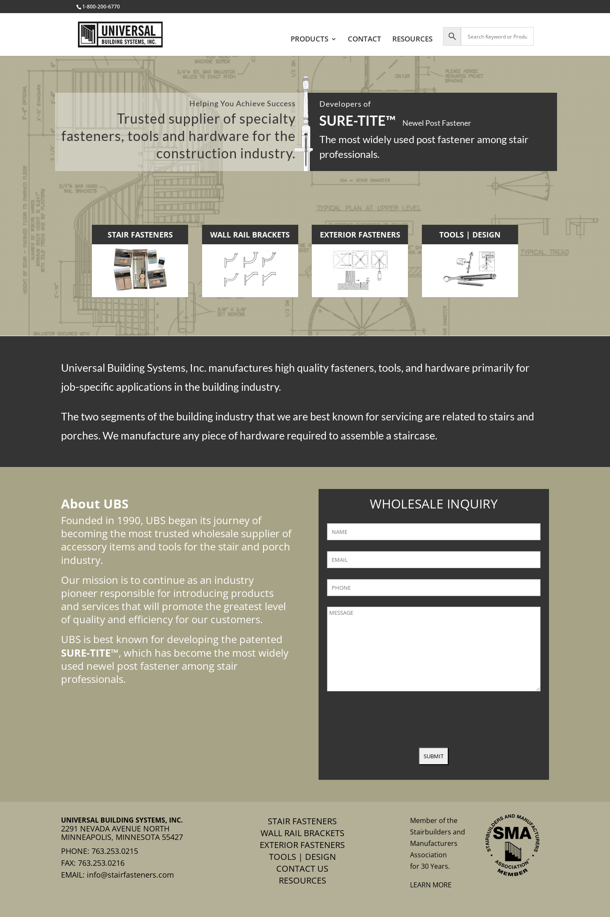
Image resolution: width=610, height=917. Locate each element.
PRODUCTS (309, 40)
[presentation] (391, 720)
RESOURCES (412, 40)
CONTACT (364, 40)
